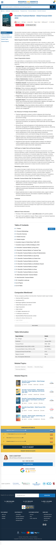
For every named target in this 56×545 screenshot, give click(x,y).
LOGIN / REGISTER (33, 518)
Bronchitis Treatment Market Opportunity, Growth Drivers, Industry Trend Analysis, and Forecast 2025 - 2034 (34, 400)
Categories (18, 514)
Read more (35, 325)
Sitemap (20, 537)
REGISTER (47, 495)
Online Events (47, 518)
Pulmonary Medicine (20, 369)
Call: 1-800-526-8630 (28, 461)
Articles (46, 520)
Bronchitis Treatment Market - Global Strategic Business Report (33, 382)
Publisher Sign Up (48, 514)
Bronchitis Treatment (20, 367)
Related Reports (5, 41)
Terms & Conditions (33, 537)
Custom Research (20, 518)
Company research (20, 516)
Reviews (3, 518)
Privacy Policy (26, 537)
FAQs (31, 516)
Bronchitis (30, 367)
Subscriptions (19, 520)
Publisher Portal (47, 516)
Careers (3, 516)
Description (4, 32)
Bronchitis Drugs (39, 367)
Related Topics (4, 39)
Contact (32, 514)
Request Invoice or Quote (28, 451)
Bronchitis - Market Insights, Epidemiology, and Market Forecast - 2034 (33, 416)
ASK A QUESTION (28, 464)
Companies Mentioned (6, 37)
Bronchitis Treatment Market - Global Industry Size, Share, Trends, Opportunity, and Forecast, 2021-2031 (33, 391)
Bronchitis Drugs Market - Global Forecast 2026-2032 (34, 407)
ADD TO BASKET (28, 447)
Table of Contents (5, 34)
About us (4, 514)
